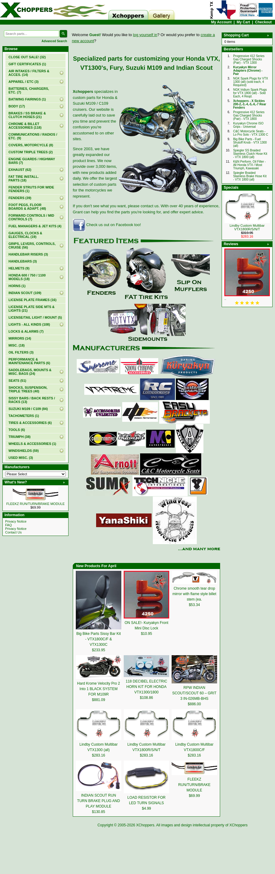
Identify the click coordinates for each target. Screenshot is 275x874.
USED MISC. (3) (20, 457)
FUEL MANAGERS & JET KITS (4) (35, 226)
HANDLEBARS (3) (22, 261)
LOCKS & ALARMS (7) (26, 331)
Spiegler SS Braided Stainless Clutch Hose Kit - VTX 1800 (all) (250, 154)
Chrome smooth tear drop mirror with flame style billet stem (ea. (194, 593)
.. (225, 298)
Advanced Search (54, 41)
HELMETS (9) (18, 268)
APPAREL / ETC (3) (23, 81)
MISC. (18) (16, 345)
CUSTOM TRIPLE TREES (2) (30, 152)
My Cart (243, 22)
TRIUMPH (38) (19, 437)
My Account (221, 22)
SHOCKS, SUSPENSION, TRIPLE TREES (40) (27, 389)
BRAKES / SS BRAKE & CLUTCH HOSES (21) (27, 115)
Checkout (263, 22)
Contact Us (13, 532)
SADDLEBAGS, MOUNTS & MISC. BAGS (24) (30, 371)
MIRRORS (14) (19, 338)
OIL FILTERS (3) (21, 352)
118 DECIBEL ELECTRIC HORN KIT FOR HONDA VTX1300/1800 (146, 686)
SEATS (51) (17, 380)
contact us (150, 206)
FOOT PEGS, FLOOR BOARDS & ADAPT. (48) (27, 206)
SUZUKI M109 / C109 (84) (28, 409)
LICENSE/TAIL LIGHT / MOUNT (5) (35, 317)
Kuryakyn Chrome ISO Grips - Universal (248, 125)
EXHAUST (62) (19, 169)
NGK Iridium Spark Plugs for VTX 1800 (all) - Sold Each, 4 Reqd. (250, 93)
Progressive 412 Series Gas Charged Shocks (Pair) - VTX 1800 (248, 115)
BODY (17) (16, 106)
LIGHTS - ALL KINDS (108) (29, 324)
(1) (27, 64)
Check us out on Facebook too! (107, 224)
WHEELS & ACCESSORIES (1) (32, 443)
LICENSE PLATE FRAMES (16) (32, 300)
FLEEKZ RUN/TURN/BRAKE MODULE (35, 504)
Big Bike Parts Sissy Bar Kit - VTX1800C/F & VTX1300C (98, 639)
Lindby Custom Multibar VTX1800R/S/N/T (247, 227)
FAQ (8, 525)
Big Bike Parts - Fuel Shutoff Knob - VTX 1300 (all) (250, 142)
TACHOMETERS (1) (23, 416)
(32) (27, 57)
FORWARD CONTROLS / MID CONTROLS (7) (31, 217)
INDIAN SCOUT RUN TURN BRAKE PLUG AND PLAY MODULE (98, 800)
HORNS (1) (16, 286)
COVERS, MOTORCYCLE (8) (30, 145)
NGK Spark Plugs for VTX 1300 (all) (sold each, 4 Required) (250, 82)
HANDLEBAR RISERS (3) (28, 254)
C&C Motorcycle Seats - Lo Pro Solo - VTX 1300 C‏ (250, 133)
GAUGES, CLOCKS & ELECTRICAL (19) (25, 235)
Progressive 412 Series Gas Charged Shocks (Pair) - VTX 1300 (248, 59)
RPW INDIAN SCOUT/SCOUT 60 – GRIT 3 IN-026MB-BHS (194, 693)
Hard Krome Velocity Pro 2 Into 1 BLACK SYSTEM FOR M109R (98, 688)
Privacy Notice (15, 521)
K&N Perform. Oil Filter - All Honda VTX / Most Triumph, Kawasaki (249, 165)
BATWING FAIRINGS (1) (27, 99)
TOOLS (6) (16, 430)
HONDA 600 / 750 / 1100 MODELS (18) (27, 277)
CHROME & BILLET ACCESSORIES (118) (25, 125)
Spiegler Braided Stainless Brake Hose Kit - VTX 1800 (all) (250, 176)
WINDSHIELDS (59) (23, 450)
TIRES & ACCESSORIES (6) (30, 423)
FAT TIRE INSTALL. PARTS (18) (23, 178)
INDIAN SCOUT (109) (24, 293)
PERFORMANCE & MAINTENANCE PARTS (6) (29, 361)
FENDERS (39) (19, 198)
